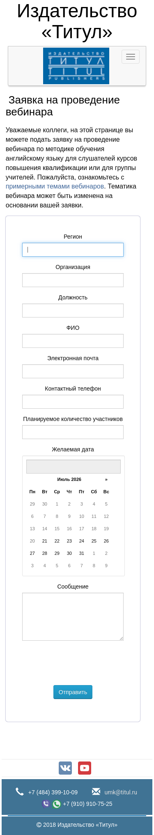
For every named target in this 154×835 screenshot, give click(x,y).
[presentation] (84, 663)
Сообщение (72, 586)
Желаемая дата (73, 449)
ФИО (73, 327)
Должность (72, 297)
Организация (72, 267)
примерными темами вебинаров (55, 186)
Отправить (73, 692)
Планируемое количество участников (73, 419)
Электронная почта (73, 358)
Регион (73, 236)
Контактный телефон (73, 388)
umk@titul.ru (120, 792)
